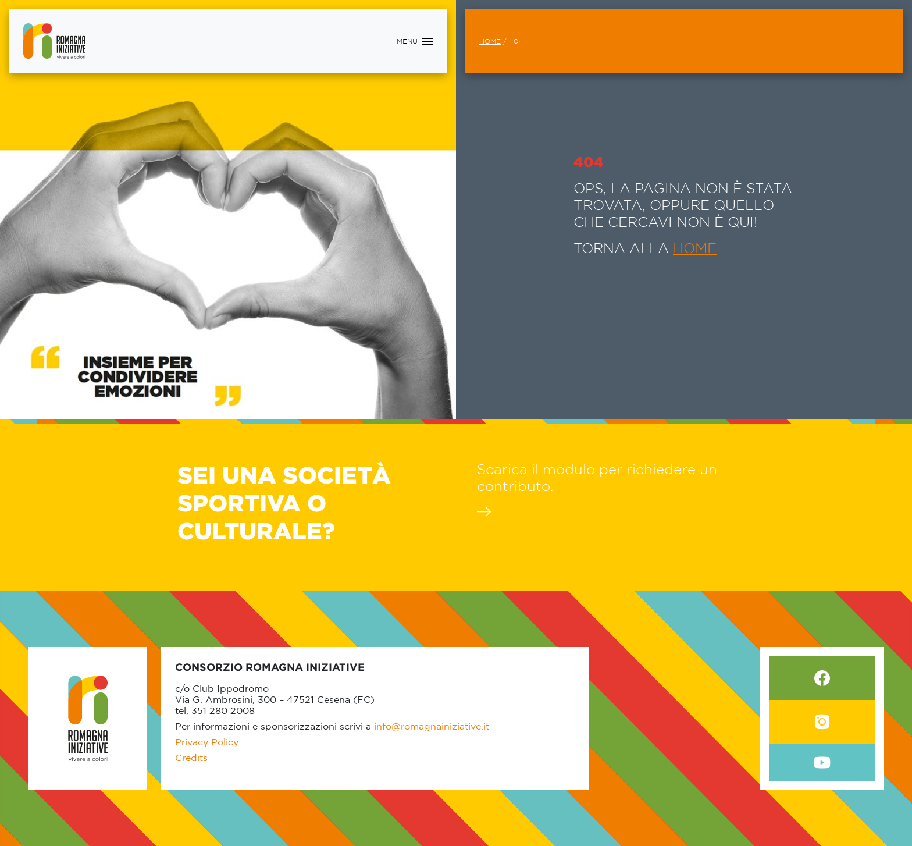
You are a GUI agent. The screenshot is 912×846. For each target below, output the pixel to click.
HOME (695, 247)
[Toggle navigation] (415, 41)
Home (490, 41)
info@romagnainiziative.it (431, 726)
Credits (191, 757)
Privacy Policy (206, 742)
